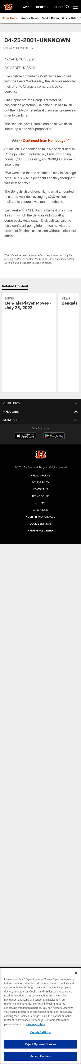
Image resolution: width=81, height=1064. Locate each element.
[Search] (67, 7)
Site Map (40, 502)
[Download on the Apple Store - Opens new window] (25, 436)
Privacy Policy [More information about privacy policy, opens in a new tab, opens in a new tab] (35, 1024)
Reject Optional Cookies (40, 1044)
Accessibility (40, 482)
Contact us (40, 489)
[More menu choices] (75, 7)
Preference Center (40, 530)
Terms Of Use (40, 496)
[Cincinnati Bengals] (40, 455)
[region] (40, 1015)
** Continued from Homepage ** (44, 140)
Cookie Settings (40, 523)
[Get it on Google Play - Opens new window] (54, 438)
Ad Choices (40, 509)
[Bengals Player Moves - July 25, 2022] (29, 304)
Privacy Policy (40, 475)
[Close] (76, 973)
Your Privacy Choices (40, 516)
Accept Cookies (40, 1056)
